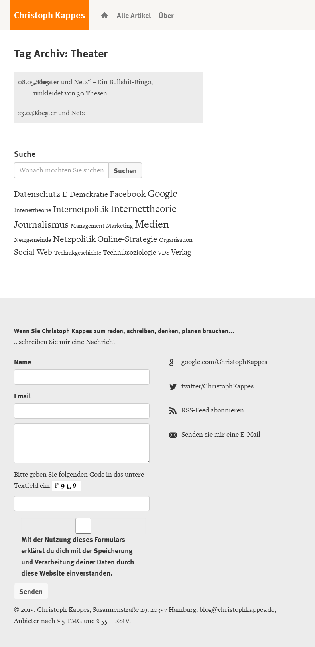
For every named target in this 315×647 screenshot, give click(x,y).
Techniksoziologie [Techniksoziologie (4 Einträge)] (129, 252)
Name (22, 361)
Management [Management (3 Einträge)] (87, 225)
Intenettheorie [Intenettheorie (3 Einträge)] (32, 210)
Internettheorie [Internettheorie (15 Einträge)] (143, 209)
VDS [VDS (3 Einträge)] (163, 252)
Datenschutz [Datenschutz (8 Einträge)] (37, 194)
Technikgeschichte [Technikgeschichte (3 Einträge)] (77, 252)
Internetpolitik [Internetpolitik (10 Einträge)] (81, 209)
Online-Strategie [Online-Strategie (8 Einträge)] (127, 239)
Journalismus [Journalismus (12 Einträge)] (41, 224)
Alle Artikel (134, 15)
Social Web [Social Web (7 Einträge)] (33, 251)
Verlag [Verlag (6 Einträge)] (181, 252)
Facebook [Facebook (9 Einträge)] (128, 194)
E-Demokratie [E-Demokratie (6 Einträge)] (85, 194)
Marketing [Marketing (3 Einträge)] (119, 225)
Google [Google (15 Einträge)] (162, 193)
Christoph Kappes (49, 15)
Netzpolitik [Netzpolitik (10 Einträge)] (74, 239)
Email (22, 395)
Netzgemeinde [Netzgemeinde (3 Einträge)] (32, 239)
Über (166, 15)
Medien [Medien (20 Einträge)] (152, 223)
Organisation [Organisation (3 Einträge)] (176, 239)
